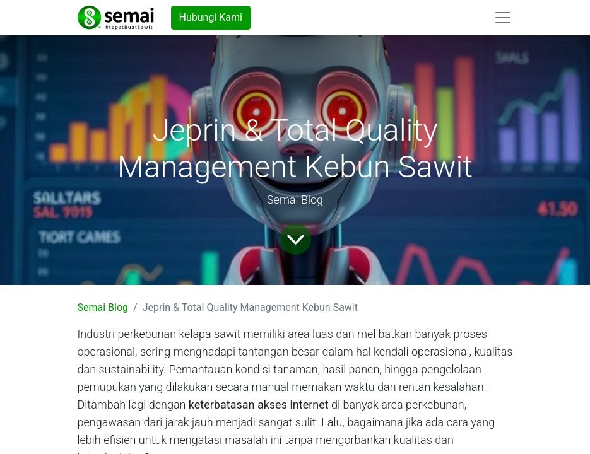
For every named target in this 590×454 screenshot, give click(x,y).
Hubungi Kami (210, 17)
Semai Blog (103, 307)
